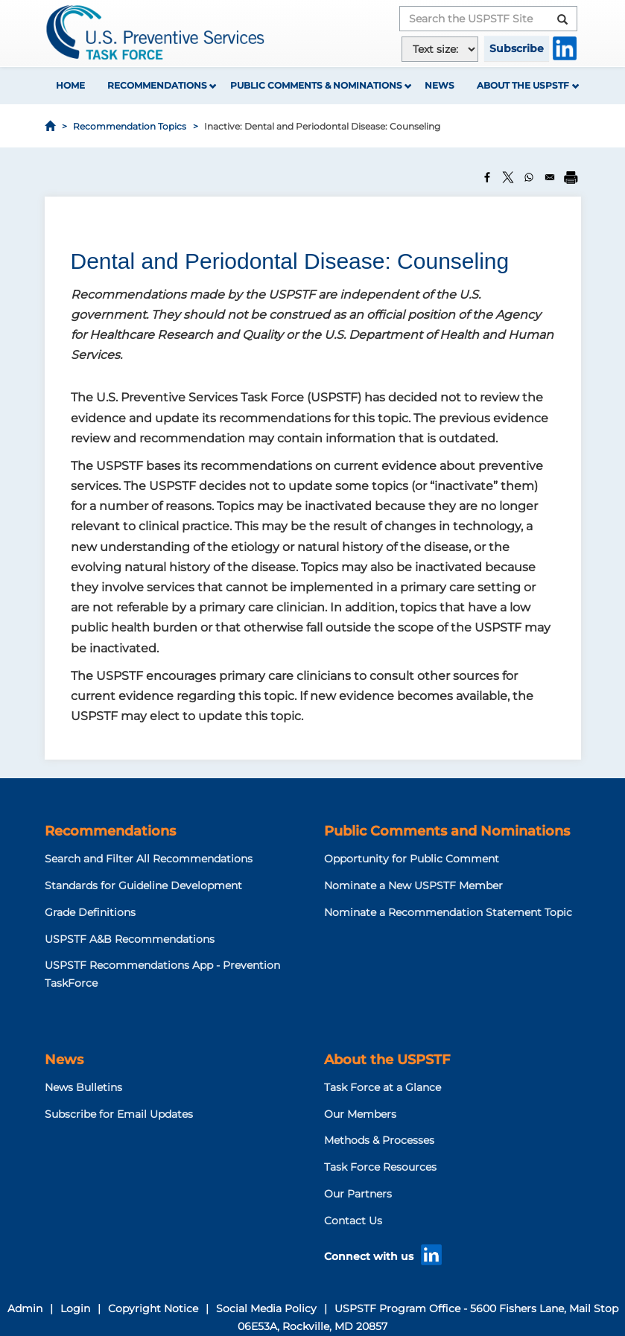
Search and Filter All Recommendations (149, 858)
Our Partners (358, 1193)
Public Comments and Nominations (447, 831)
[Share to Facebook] (487, 177)
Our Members (360, 1114)
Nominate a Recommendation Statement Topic (448, 912)
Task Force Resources (380, 1167)
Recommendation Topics (129, 126)
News (439, 85)
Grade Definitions (90, 912)
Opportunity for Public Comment (411, 858)
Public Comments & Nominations (316, 85)
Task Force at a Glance (382, 1087)
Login (75, 1308)
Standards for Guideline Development (143, 885)
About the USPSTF (523, 85)
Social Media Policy (266, 1308)
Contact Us (353, 1220)
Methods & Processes (379, 1140)
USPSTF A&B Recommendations (130, 939)
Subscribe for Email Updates (119, 1114)
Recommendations (157, 85)
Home (70, 85)
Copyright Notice (153, 1308)
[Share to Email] (549, 177)
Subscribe (516, 48)
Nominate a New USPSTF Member (413, 885)
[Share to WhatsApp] (528, 177)
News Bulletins (83, 1087)
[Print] (570, 177)
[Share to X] (508, 177)
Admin (24, 1308)
